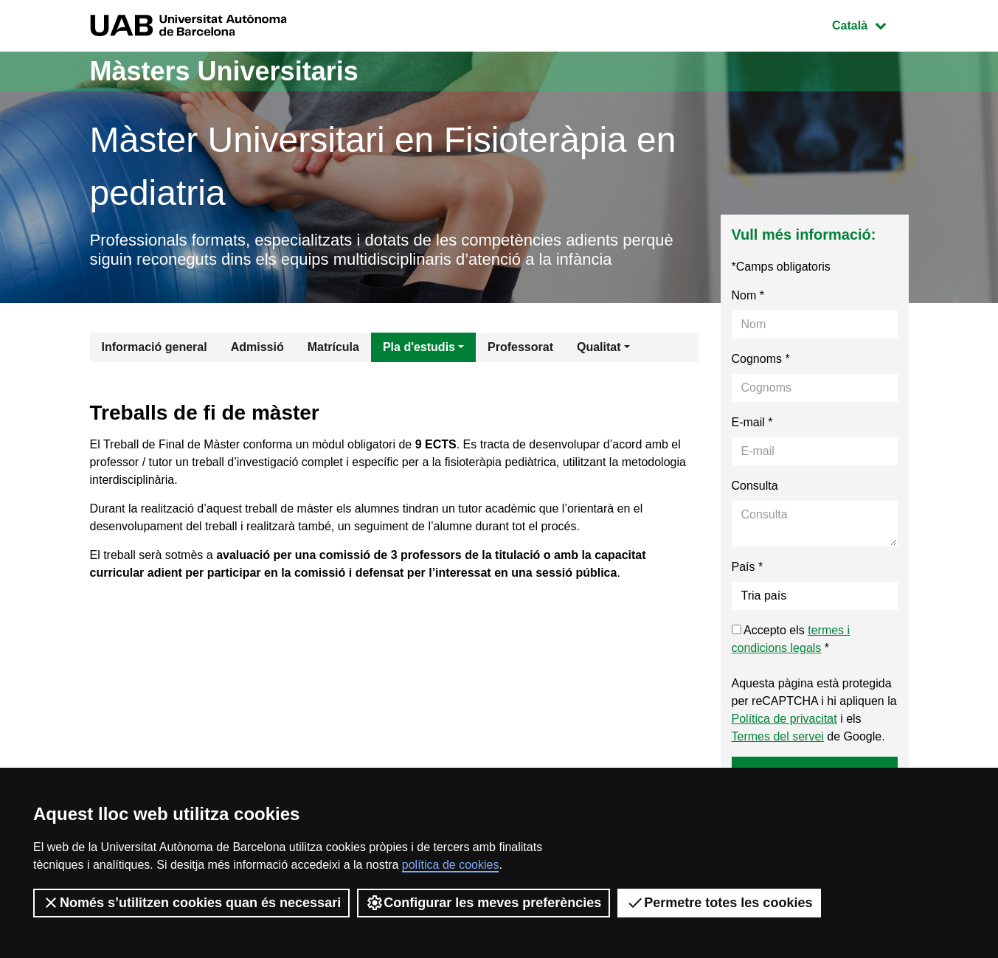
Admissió (257, 347)
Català (869, 24)
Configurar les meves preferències (483, 903)
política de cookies (450, 864)
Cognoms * (761, 359)
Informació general (154, 347)
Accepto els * (791, 639)
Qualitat (599, 347)
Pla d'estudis (419, 347)
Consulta (755, 485)
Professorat (520, 347)
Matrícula (333, 347)
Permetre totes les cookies (719, 903)
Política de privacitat (784, 718)
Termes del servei (778, 736)
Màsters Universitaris (224, 71)
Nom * (748, 295)
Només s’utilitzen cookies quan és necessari (191, 903)
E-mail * (752, 422)
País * (747, 566)
